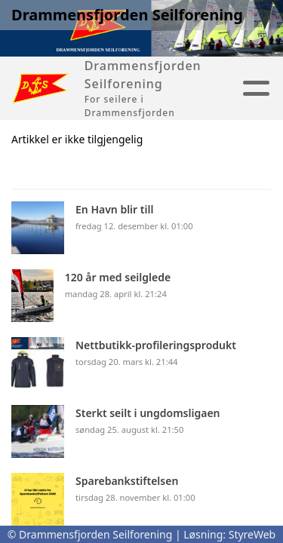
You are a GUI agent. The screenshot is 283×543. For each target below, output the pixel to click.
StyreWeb (252, 534)
